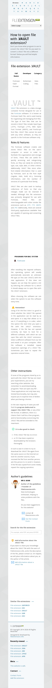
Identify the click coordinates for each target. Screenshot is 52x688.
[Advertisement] (31, 94)
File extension (20, 605)
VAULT (13, 108)
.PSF (15, 208)
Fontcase (17, 113)
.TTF (33, 205)
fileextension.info (17, 637)
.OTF (28, 205)
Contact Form (15, 675)
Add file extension (17, 678)
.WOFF (38, 205)
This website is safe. (18, 666)
